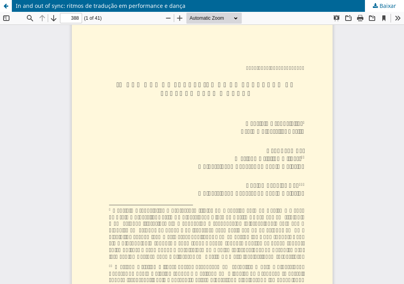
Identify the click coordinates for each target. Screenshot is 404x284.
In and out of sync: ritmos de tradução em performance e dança (100, 5)
